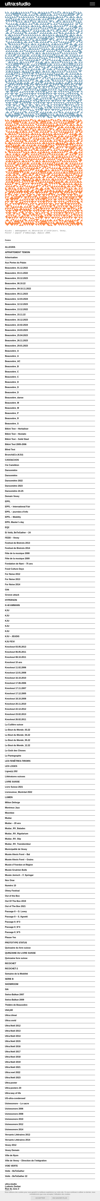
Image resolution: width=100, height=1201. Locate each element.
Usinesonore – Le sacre (17, 1103)
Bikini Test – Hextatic (15, 434)
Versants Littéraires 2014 (17, 1140)
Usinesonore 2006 (14, 1109)
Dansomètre (11, 470)
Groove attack (12, 595)
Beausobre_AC (12, 361)
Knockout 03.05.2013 (15, 647)
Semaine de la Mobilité (16, 974)
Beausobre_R (12, 418)
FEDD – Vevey (12, 538)
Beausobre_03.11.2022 (16, 273)
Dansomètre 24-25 (14, 491)
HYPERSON (11, 600)
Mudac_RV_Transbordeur (18, 844)
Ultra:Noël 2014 (13, 1036)
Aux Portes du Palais (15, 263)
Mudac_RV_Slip (13, 839)
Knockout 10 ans (13, 662)
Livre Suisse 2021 (14, 787)
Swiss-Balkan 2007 (14, 994)
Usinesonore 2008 (14, 1114)
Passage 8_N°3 (12, 922)
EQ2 (7, 527)
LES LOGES (11, 766)
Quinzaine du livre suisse (18, 948)
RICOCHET (10, 963)
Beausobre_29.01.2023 (16, 346)
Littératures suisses (15, 776)
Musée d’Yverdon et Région (19, 865)
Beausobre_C (12, 372)
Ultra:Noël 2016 (13, 1046)
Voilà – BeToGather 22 (16, 1176)
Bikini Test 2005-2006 (16, 444)
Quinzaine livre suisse (16, 958)
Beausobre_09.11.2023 (16, 294)
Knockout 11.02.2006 (15, 667)
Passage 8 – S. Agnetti (16, 917)
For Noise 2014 (12, 584)
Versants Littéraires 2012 (17, 1135)
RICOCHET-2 (11, 968)
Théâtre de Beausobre (16, 1005)
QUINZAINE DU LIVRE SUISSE (20, 953)
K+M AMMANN (12, 605)
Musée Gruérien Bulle (16, 870)
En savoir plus (60, 1198)
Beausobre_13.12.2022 (16, 309)
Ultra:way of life (13, 1093)
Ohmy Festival (12, 891)
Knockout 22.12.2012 (15, 709)
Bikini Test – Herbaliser (17, 429)
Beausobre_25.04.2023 (16, 335)
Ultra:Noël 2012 (13, 1026)
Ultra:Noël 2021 (13, 1067)
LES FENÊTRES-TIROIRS (18, 761)
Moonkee (9, 813)
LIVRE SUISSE (12, 782)
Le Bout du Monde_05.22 (17, 740)
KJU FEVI (10, 641)
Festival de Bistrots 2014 (17, 548)
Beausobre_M (12, 403)
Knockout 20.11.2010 (15, 704)
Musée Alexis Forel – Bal (17, 854)
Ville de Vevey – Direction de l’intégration (26, 1160)
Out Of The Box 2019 (15, 901)
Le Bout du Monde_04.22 (17, 735)
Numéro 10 (10, 885)
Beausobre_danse (14, 397)
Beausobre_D (12, 382)
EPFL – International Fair (17, 506)
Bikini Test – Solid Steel (17, 439)
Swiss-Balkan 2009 (14, 1000)
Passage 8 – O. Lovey (16, 911)
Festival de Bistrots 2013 (17, 543)
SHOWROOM (11, 984)
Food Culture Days (14, 569)
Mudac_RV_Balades (15, 828)
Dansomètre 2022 (14, 481)
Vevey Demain (12, 1150)
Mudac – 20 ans (13, 823)
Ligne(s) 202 (11, 771)
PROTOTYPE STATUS (16, 942)
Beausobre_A (12, 351)
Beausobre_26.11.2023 (16, 340)
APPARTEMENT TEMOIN (17, 252)
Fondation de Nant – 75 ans (19, 564)
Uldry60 (9, 1010)
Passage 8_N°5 (12, 932)
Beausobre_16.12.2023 (16, 320)
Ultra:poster (11, 1083)
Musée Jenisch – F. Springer (19, 875)
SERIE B (9, 979)
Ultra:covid (10, 1020)
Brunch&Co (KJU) (14, 455)
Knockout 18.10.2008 (15, 699)
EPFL (8, 501)
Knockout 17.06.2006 (15, 683)
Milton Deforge (12, 802)
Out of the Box (12, 896)
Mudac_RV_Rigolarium (16, 833)
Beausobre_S (12, 423)
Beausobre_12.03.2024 (16, 299)
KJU (7, 610)
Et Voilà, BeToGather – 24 (18, 532)
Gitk (7, 590)
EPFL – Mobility (13, 517)
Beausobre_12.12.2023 (16, 304)
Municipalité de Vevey (16, 849)
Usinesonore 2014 (14, 1129)
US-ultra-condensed (15, 1098)
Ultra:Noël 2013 (13, 1031)
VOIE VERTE (11, 1166)
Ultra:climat (11, 1015)
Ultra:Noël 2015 (13, 1041)
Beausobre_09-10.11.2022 (18, 288)
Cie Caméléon (12, 465)
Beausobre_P (12, 413)
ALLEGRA (10, 247)
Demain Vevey (12, 496)
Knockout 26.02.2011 (15, 719)
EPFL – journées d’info (16, 512)
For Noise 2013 (12, 579)
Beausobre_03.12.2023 (16, 278)
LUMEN (9, 797)
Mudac (8, 818)
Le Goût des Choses (15, 750)
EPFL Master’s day (14, 522)
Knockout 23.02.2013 (15, 714)
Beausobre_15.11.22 (15, 314)
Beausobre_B (12, 366)
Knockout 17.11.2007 (15, 688)
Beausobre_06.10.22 (15, 283)
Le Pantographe (13, 756)
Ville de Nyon (11, 1155)
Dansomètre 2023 (14, 486)
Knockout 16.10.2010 (15, 678)
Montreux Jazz (12, 808)
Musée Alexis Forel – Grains (19, 859)
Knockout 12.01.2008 (15, 673)
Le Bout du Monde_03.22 (17, 730)
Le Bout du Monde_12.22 (17, 745)
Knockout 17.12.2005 (15, 693)
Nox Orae (10, 880)
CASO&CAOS (12, 460)
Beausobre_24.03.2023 (16, 330)
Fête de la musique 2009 (17, 558)
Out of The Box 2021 (15, 906)
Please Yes (10, 937)
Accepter (40, 1198)
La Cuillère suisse (14, 724)
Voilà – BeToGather (14, 1171)
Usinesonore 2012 (14, 1124)
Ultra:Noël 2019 (13, 1062)
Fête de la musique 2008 (17, 553)
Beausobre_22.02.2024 (16, 325)
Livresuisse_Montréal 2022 (18, 792)
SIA (7, 989)
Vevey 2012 (10, 1145)
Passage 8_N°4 (12, 927)
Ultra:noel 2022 (12, 1072)
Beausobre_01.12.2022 (16, 268)
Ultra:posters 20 (13, 1088)
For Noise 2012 (12, 574)
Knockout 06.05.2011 (15, 652)
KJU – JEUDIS (12, 636)
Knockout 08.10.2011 (15, 657)
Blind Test (10, 449)
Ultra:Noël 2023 (13, 1077)
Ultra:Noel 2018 (13, 1057)
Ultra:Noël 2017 (13, 1051)
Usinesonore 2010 (14, 1119)
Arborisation (11, 257)
